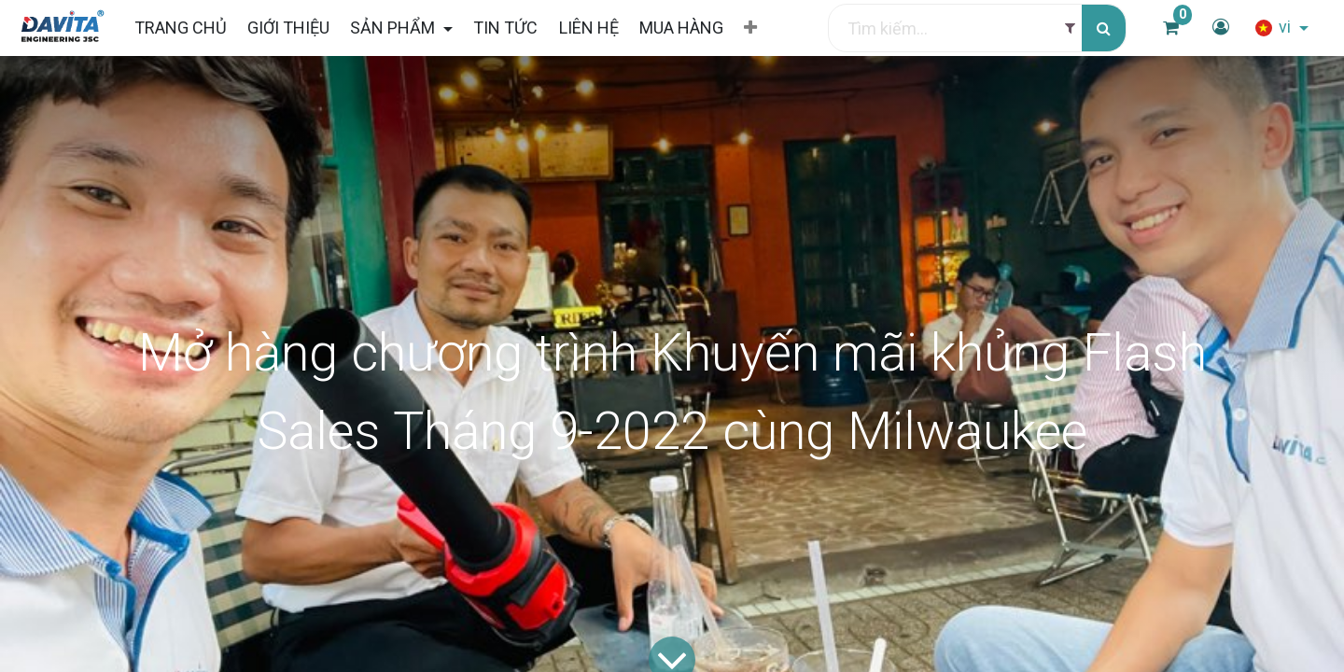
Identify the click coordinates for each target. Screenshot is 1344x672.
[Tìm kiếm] (1104, 28)
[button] (750, 28)
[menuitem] (179, 27)
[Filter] (1070, 28)
